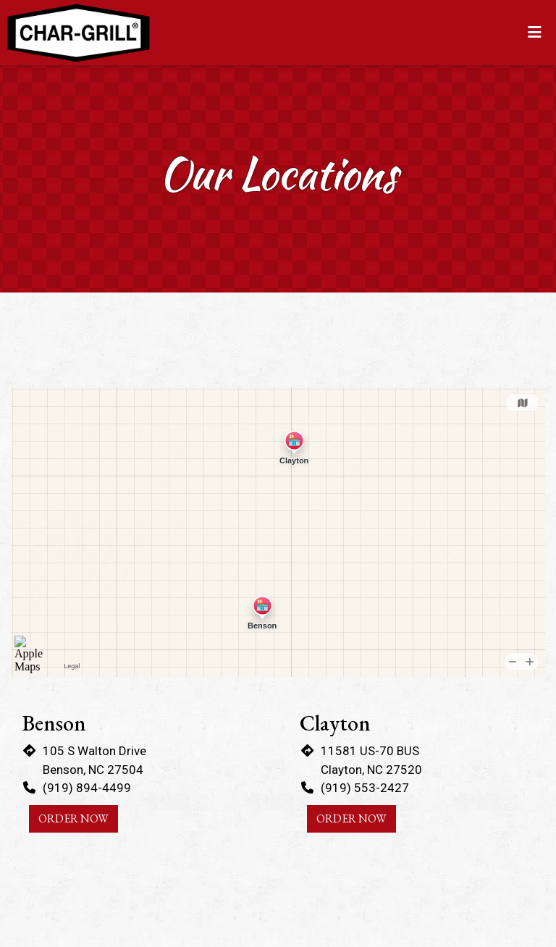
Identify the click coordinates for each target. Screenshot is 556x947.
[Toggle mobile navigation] (534, 32)
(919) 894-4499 (87, 787)
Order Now (73, 818)
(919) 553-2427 (365, 787)
